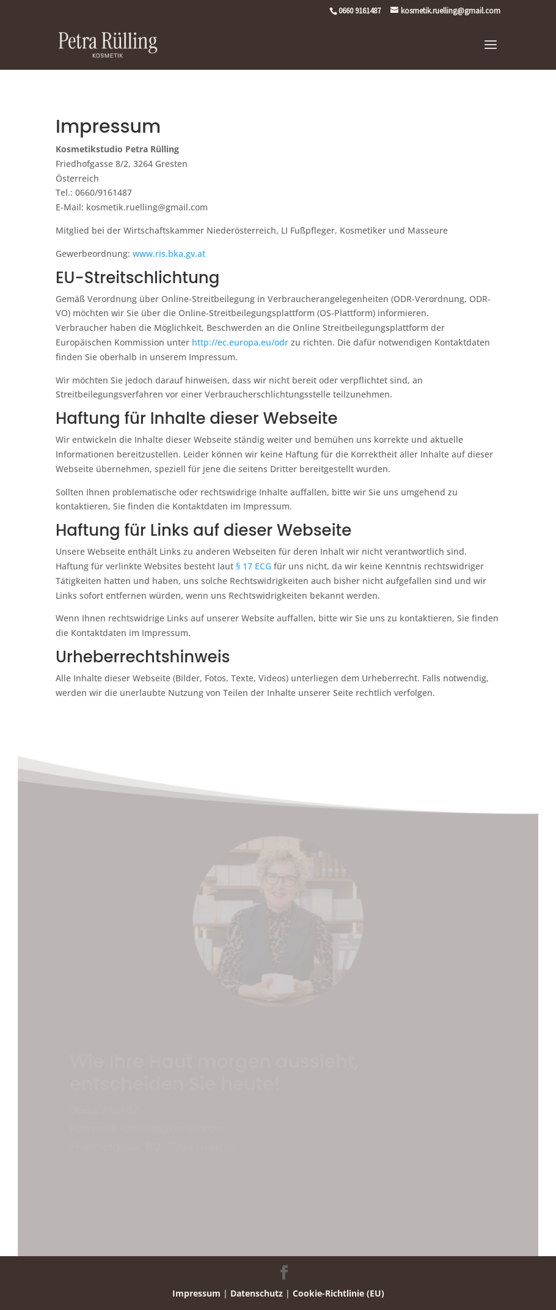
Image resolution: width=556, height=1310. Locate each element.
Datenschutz (256, 1293)
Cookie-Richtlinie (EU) (338, 1293)
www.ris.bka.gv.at (169, 253)
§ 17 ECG (253, 566)
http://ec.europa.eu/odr (240, 342)
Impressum (196, 1293)
